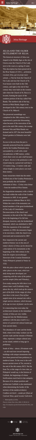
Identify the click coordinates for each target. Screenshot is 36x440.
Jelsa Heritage (12, 3)
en (33, 3)
